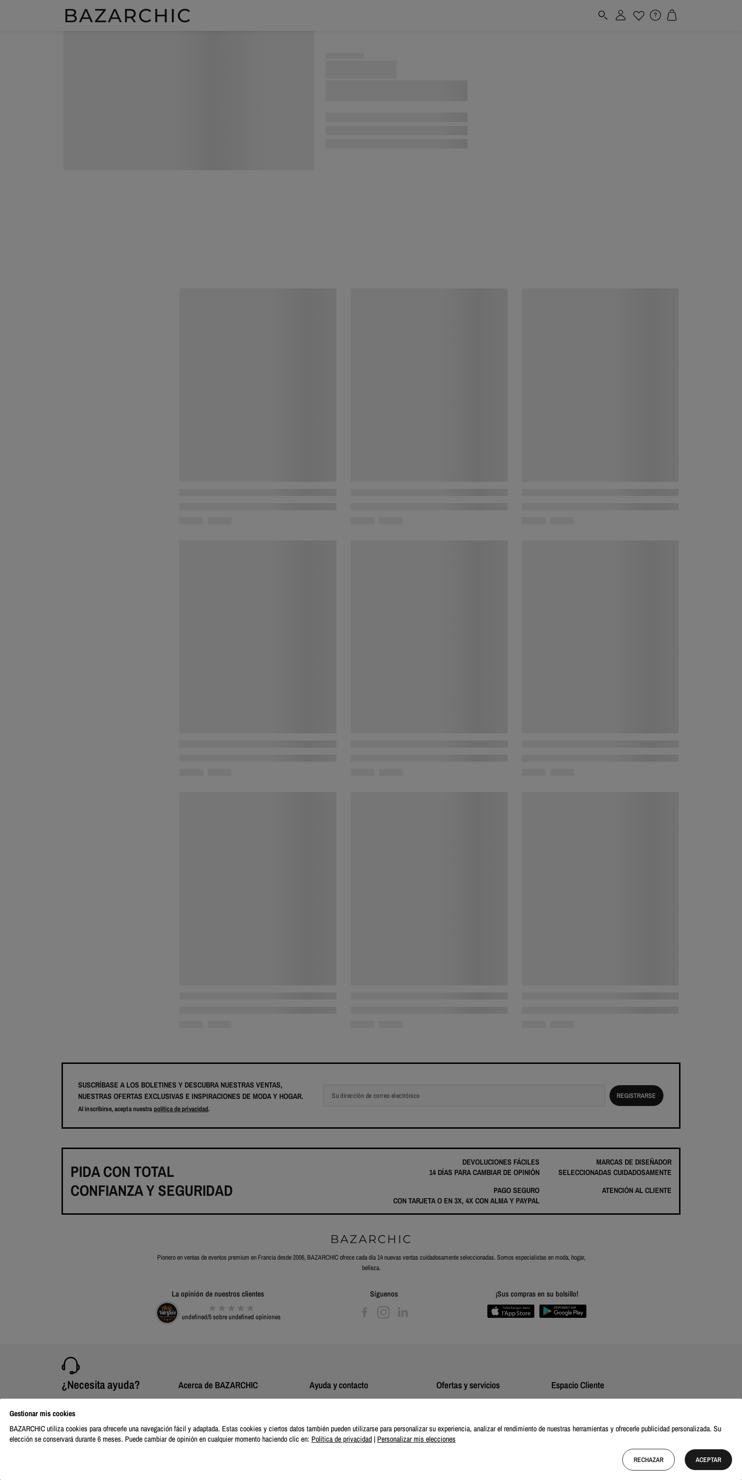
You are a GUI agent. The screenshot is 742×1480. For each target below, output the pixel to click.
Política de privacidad (341, 1439)
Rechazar (648, 1459)
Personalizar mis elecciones (416, 1439)
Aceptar (708, 1459)
